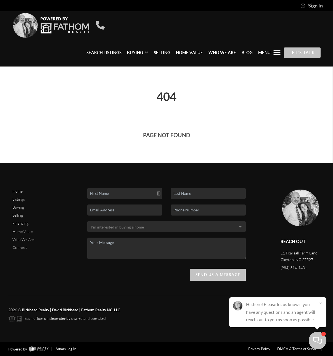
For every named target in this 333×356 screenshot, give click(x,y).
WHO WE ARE (222, 52)
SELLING (162, 52)
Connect (19, 247)
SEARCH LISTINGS (103, 52)
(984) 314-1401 (294, 267)
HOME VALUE (189, 52)
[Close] (320, 303)
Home (17, 191)
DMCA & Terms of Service (298, 349)
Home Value (22, 231)
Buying (18, 207)
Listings (18, 199)
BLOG (247, 52)
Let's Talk (302, 52)
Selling (17, 215)
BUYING (137, 52)
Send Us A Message (218, 274)
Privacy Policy (259, 349)
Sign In (311, 6)
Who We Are (23, 239)
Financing (20, 223)
